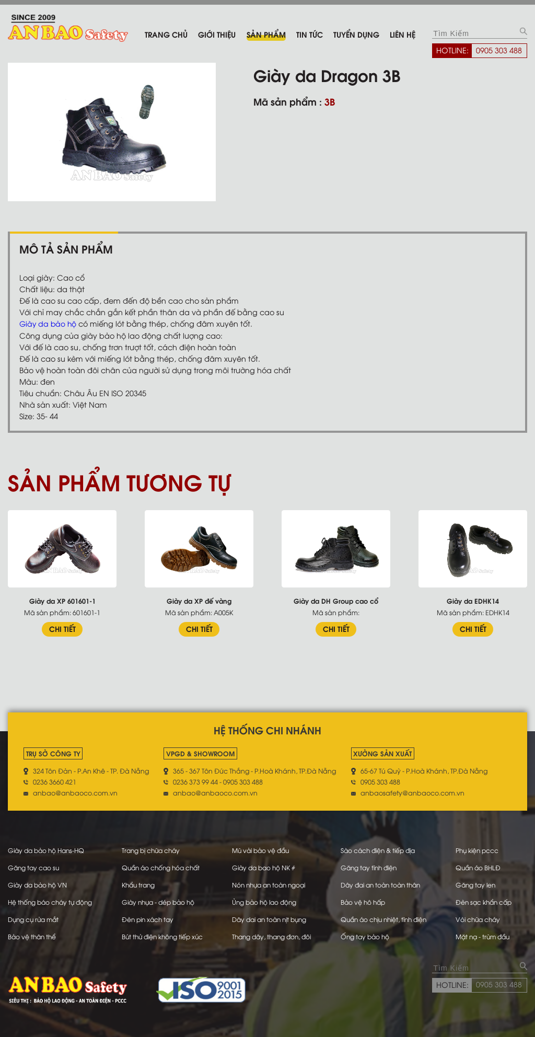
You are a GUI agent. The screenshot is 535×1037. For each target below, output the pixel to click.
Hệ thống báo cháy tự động (52, 899)
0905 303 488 (499, 49)
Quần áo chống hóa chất (162, 866)
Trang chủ (166, 34)
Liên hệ (402, 34)
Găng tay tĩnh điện (370, 866)
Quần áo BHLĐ (482, 866)
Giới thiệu (217, 34)
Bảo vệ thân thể (33, 933)
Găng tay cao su (35, 866)
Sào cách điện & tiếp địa (380, 849)
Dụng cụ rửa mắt (35, 916)
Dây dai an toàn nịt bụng (271, 916)
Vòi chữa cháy (482, 916)
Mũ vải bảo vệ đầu (262, 849)
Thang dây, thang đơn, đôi (274, 933)
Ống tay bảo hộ (365, 933)
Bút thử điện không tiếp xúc (164, 933)
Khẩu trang (138, 883)
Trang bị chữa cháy (152, 849)
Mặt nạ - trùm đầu (487, 933)
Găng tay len (479, 883)
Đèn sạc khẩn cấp (488, 899)
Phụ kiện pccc (481, 849)
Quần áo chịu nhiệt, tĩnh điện (387, 916)
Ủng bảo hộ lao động (265, 899)
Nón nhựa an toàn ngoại (271, 883)
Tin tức (309, 34)
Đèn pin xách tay (148, 916)
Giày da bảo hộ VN (39, 883)
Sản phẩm (266, 34)
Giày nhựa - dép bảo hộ (160, 899)
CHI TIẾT (62, 629)
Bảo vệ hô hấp (363, 899)
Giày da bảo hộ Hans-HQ (49, 849)
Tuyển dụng (356, 34)
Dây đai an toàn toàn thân (383, 883)
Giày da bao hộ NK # (264, 866)
